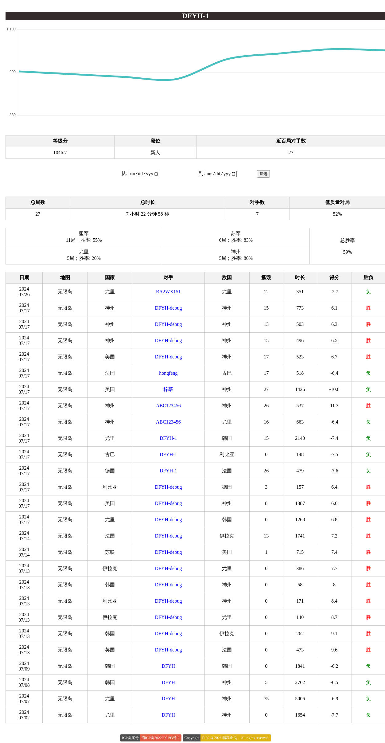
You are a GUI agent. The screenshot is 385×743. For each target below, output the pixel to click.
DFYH (168, 666)
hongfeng (168, 373)
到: (202, 173)
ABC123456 (168, 406)
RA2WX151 (168, 292)
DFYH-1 (168, 438)
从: (124, 173)
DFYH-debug (168, 308)
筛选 (263, 174)
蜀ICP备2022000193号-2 (160, 738)
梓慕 (168, 389)
